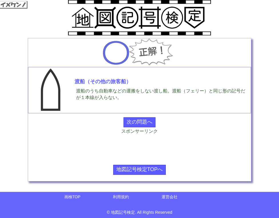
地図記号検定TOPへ (139, 169)
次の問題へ (139, 122)
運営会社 (170, 197)
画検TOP (72, 197)
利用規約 (121, 197)
